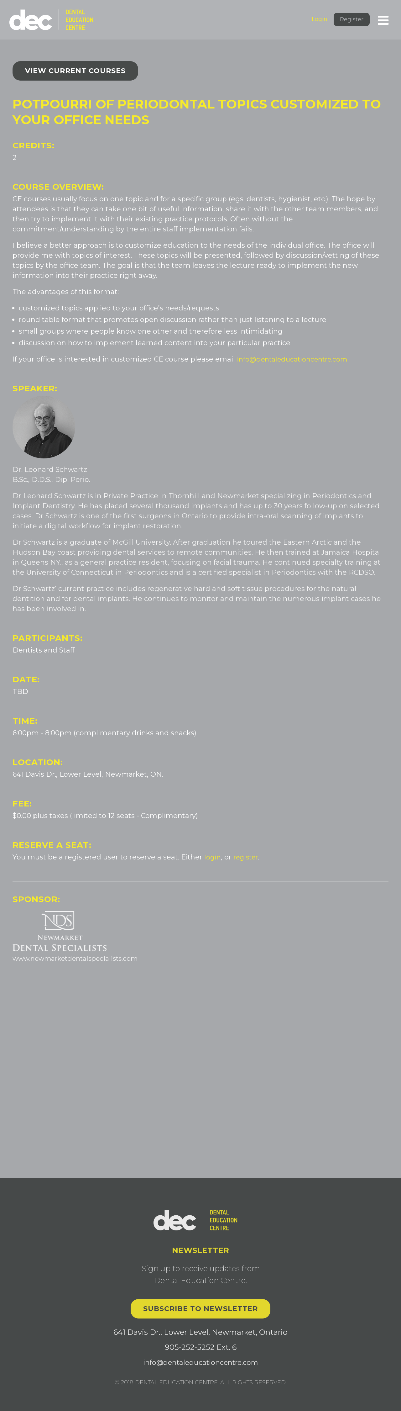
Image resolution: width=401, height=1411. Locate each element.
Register (351, 19)
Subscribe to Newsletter (200, 1309)
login (213, 857)
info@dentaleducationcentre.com (296, 359)
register (248, 857)
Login (319, 19)
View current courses (75, 70)
